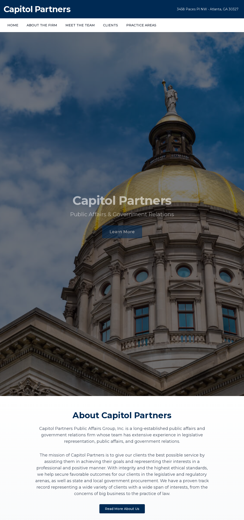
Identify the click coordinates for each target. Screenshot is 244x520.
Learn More (122, 232)
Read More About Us (122, 509)
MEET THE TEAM (80, 25)
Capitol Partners (37, 9)
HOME (12, 25)
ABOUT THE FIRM (42, 25)
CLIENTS (110, 25)
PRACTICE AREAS (141, 25)
